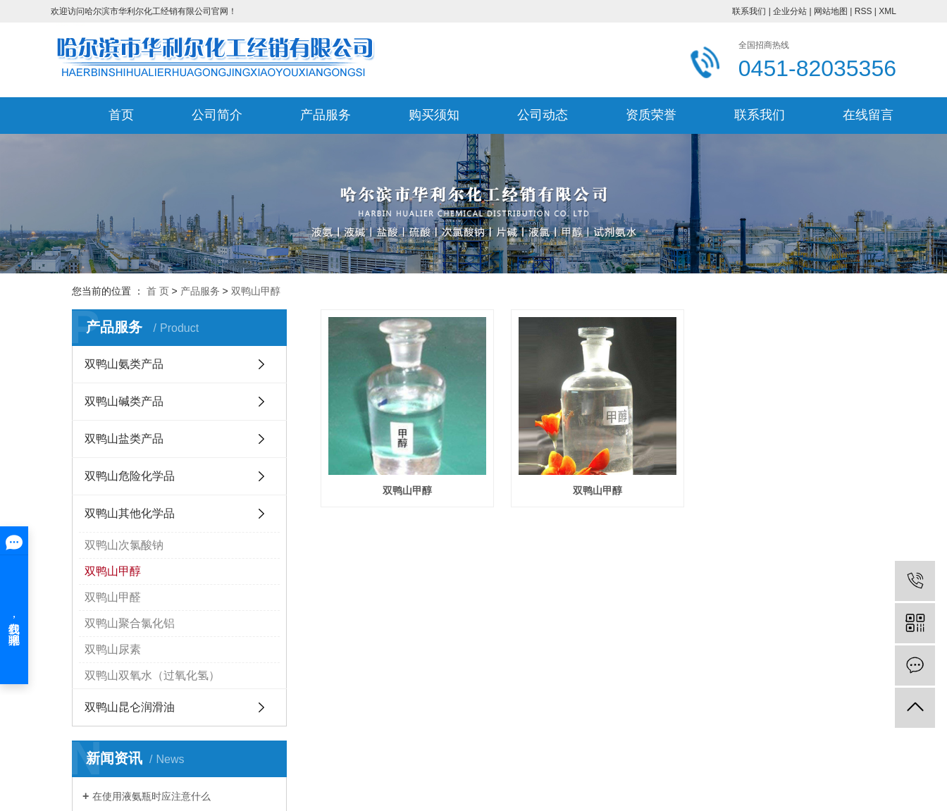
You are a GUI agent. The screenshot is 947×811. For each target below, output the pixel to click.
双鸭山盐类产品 (124, 439)
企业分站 (790, 11)
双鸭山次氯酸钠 (124, 545)
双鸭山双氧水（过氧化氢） (152, 675)
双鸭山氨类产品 (124, 364)
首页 (121, 115)
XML (887, 11)
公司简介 (217, 115)
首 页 (158, 291)
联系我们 (749, 11)
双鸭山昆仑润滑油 (130, 707)
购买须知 (434, 115)
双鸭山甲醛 (113, 597)
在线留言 (868, 115)
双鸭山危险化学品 (130, 476)
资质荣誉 (651, 115)
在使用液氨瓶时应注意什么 (151, 796)
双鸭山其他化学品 (130, 513)
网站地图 (831, 11)
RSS (863, 11)
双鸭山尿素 (113, 649)
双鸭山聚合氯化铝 (130, 623)
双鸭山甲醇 (255, 291)
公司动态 (542, 115)
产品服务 (325, 115)
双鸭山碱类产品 (124, 401)
